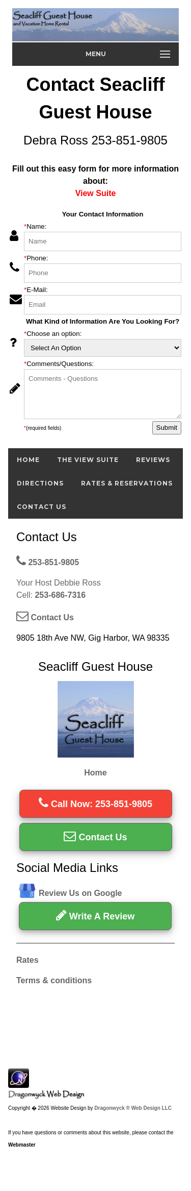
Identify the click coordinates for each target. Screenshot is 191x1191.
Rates (27, 960)
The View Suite (88, 460)
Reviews (153, 460)
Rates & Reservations (127, 483)
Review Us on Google (80, 893)
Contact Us (41, 507)
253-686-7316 (60, 595)
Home (28, 460)
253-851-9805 (47, 562)
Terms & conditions (54, 980)
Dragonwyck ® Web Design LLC (133, 1108)
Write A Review (95, 915)
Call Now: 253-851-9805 (95, 804)
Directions (40, 483)
